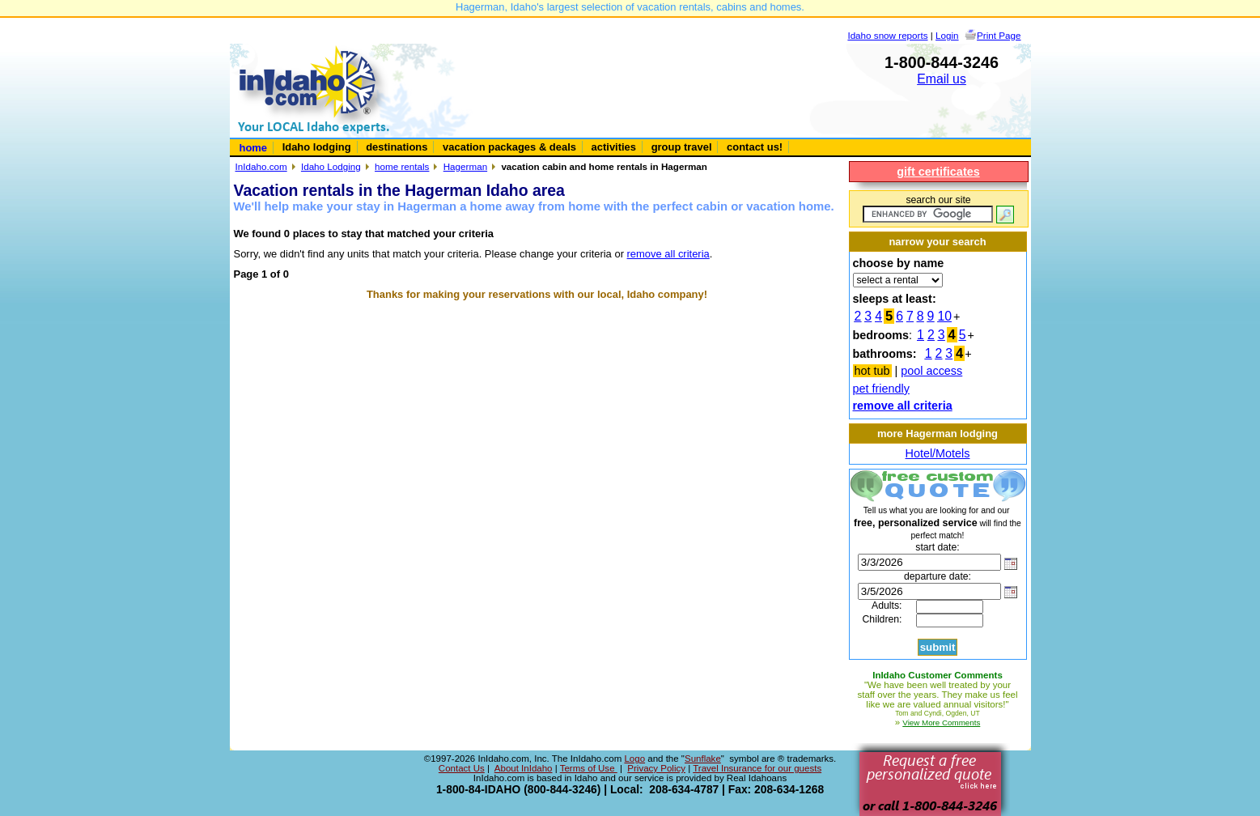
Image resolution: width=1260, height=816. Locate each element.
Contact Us (462, 768)
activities (614, 147)
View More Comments (941, 722)
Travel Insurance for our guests (757, 768)
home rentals (402, 166)
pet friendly (881, 388)
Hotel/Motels (938, 453)
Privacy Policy (656, 768)
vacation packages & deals (509, 147)
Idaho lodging (316, 147)
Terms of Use (588, 768)
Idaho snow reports (887, 35)
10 (944, 316)
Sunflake (703, 758)
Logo (634, 758)
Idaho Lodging (331, 166)
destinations (396, 147)
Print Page (998, 35)
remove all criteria (668, 254)
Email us (941, 79)
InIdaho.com (261, 166)
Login (947, 35)
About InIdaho (523, 768)
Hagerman (465, 166)
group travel (681, 147)
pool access (931, 370)
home (254, 148)
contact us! (755, 147)
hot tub (872, 370)
